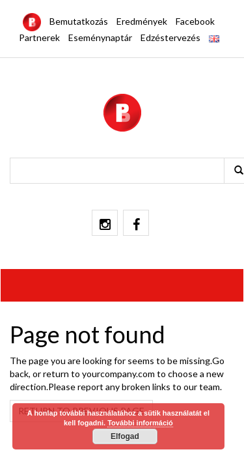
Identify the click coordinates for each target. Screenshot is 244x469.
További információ (140, 423)
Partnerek (39, 37)
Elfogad (125, 436)
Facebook (195, 21)
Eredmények (141, 21)
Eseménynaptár (100, 37)
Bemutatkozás (78, 21)
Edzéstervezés (170, 37)
